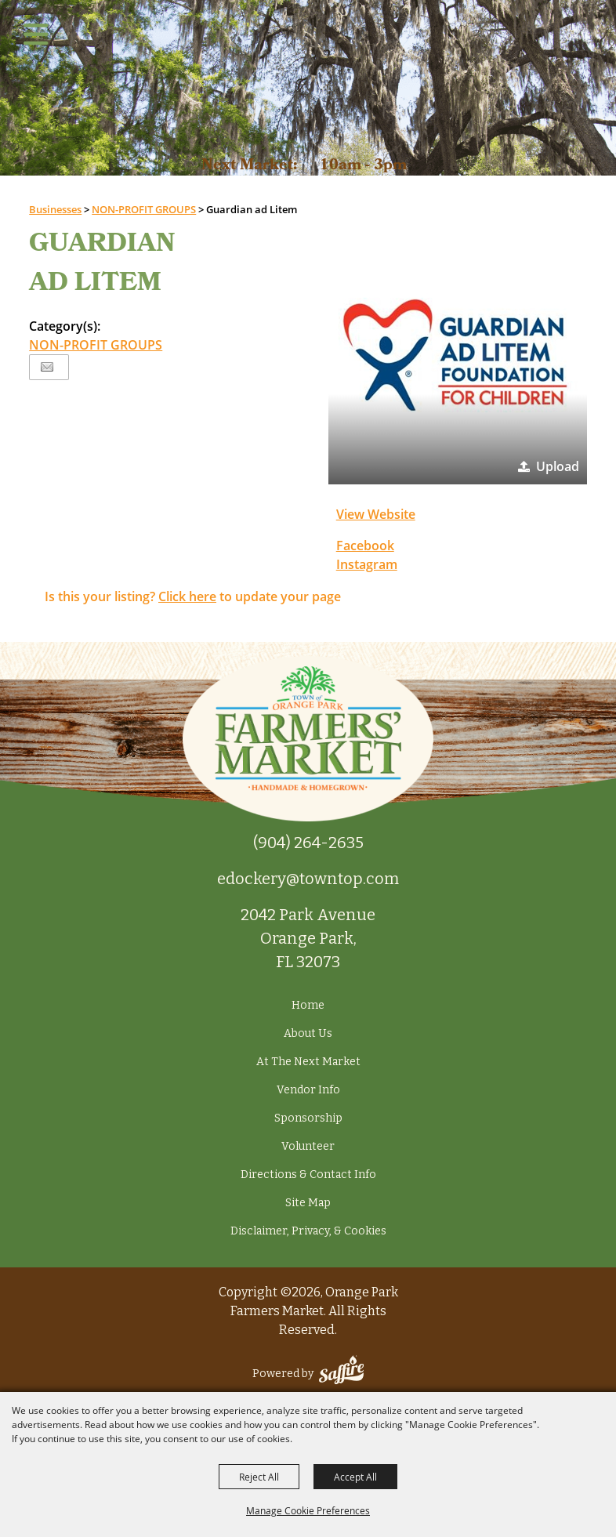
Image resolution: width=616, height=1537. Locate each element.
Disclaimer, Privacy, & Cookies (308, 1231)
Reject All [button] (259, 1476)
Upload (557, 466)
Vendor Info (308, 1090)
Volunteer (308, 1146)
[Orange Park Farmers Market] (308, 71)
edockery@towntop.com (308, 878)
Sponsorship (308, 1118)
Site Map (308, 1202)
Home (308, 1005)
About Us (308, 1033)
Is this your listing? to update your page (193, 596)
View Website (375, 514)
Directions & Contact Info (308, 1174)
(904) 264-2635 (308, 842)
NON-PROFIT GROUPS (95, 344)
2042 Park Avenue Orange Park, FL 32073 (308, 938)
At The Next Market (308, 1061)
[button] (457, 355)
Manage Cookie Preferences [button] (308, 1510)
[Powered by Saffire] (341, 1373)
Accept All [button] (355, 1476)
